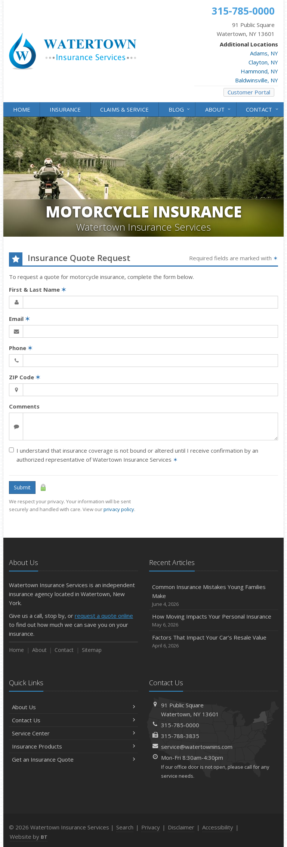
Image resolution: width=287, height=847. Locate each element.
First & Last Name (37, 289)
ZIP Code (24, 377)
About (218, 108)
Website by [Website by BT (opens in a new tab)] (28, 836)
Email (19, 318)
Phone (21, 348)
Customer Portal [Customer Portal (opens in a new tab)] (249, 92)
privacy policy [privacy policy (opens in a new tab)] (119, 509)
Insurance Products (73, 746)
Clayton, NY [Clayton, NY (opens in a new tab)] (263, 62)
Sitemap (92, 649)
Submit (22, 487)
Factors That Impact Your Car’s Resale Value (213, 642)
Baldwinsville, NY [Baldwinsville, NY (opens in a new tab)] (256, 80)
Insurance (65, 109)
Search (124, 827)
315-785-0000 (180, 725)
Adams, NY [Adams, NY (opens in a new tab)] (264, 53)
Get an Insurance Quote (73, 759)
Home (21, 109)
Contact (262, 108)
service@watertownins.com (196, 746)
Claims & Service (124, 109)
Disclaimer (181, 827)
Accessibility (217, 827)
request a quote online (104, 615)
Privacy (150, 827)
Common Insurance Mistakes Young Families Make (213, 595)
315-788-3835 (180, 736)
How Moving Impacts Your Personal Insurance (213, 621)
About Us (73, 707)
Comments (24, 406)
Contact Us (73, 720)
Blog (180, 108)
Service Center (73, 733)
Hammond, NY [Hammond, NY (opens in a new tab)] (259, 71)
